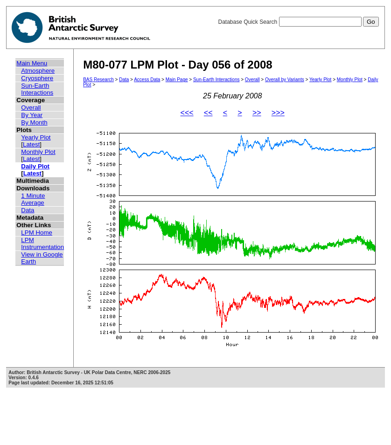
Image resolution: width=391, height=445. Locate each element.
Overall (31, 107)
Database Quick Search (298, 22)
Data (27, 210)
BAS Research (98, 79)
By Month (34, 122)
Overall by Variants (284, 79)
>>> (278, 113)
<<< (187, 113)
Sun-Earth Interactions (37, 89)
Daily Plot (35, 166)
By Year (31, 114)
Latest (31, 144)
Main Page (177, 79)
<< (208, 113)
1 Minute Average (33, 199)
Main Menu (31, 63)
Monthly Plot (38, 151)
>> (256, 113)
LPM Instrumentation (42, 243)
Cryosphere (37, 78)
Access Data (147, 79)
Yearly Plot (35, 137)
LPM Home (36, 232)
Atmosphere (38, 70)
